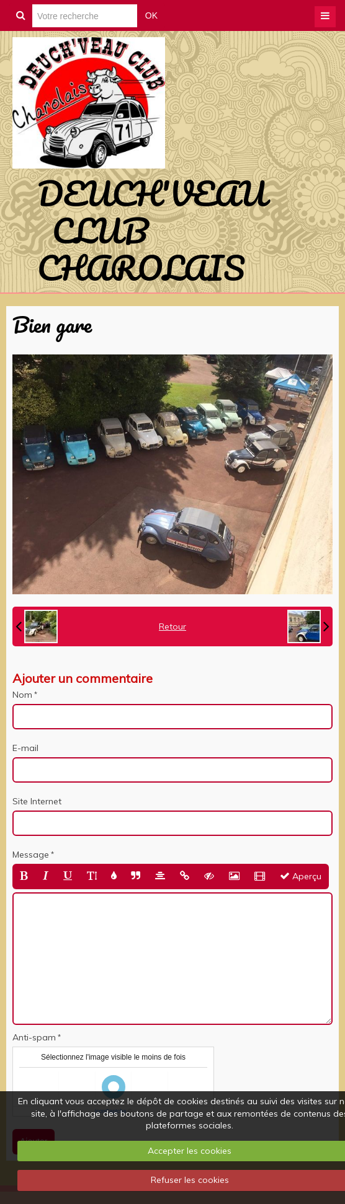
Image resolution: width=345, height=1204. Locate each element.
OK (151, 15)
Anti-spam (34, 1037)
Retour (172, 626)
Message (30, 854)
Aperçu (300, 876)
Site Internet (36, 801)
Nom (22, 694)
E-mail (25, 748)
